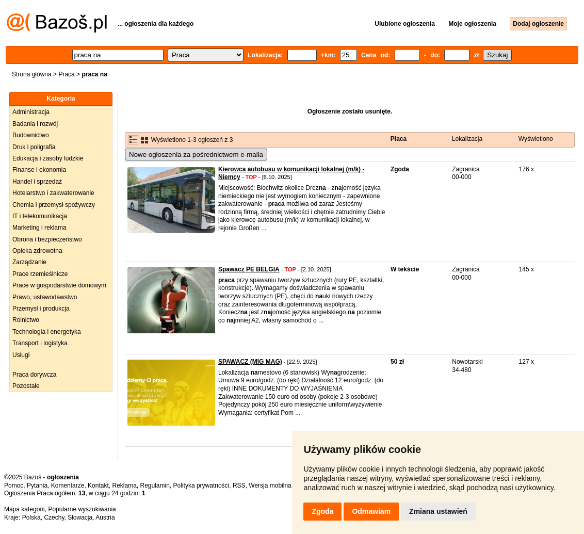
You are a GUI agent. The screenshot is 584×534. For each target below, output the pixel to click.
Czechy (54, 517)
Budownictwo (30, 135)
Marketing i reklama (39, 227)
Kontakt (98, 485)
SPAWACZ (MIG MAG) (250, 361)
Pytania (37, 485)
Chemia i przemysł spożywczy (53, 204)
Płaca (399, 138)
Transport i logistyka (40, 343)
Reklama (124, 485)
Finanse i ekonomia (39, 169)
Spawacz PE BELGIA (249, 269)
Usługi (20, 355)
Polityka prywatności (201, 485)
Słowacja (80, 517)
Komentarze (68, 485)
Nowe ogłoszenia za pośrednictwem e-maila (196, 154)
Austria (105, 517)
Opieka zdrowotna (37, 250)
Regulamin (155, 485)
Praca (66, 74)
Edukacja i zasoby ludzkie (47, 158)
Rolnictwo (25, 319)
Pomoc (13, 485)
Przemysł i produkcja (41, 308)
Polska (31, 517)
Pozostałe (26, 386)
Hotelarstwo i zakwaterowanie (53, 193)
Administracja (31, 112)
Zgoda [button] (322, 511)
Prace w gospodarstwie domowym (59, 285)
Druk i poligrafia (33, 147)
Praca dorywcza (34, 374)
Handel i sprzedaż (37, 181)
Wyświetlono (535, 138)
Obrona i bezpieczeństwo (47, 239)
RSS (239, 485)
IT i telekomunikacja (39, 216)
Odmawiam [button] (371, 511)
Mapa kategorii (24, 509)
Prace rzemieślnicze (40, 274)
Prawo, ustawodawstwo (44, 297)
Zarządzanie (29, 262)
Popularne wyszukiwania (82, 509)
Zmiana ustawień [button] (438, 511)
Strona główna (32, 74)
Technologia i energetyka (46, 331)
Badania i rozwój (35, 123)
